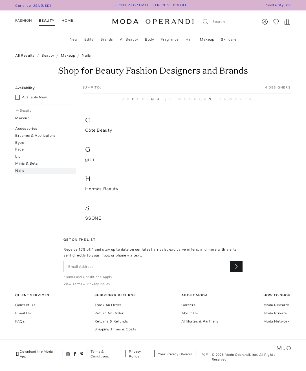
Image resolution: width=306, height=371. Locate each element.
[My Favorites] (276, 21)
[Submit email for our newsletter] (236, 266)
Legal (203, 354)
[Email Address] (146, 266)
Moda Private (275, 313)
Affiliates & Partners (199, 321)
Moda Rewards (276, 305)
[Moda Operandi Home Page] (153, 21)
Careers (188, 305)
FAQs (20, 321)
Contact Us (25, 305)
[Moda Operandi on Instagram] (68, 354)
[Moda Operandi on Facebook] (74, 354)
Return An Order (109, 313)
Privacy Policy (135, 354)
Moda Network (276, 321)
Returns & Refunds (111, 321)
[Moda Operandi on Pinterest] (81, 354)
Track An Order (108, 305)
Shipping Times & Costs (115, 329)
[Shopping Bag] (287, 21)
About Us (189, 313)
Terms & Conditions (100, 354)
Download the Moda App (34, 354)
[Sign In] (264, 21)
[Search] (228, 21)
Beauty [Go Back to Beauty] (23, 110)
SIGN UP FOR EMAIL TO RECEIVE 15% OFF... (153, 5)
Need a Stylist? (278, 5)
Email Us (23, 313)
